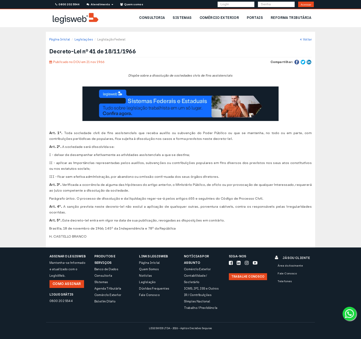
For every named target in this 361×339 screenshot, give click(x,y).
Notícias (145, 276)
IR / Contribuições (198, 295)
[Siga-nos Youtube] (255, 263)
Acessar (306, 4)
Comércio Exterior (107, 295)
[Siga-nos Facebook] (231, 263)
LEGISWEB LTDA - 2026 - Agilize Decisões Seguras (180, 328)
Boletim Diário (105, 301)
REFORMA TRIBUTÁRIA (291, 18)
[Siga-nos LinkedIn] (239, 263)
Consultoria (103, 276)
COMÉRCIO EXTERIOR (219, 18)
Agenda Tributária (107, 288)
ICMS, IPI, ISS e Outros (201, 288)
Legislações (84, 39)
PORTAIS (255, 18)
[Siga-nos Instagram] (247, 263)
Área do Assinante (290, 265)
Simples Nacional (197, 301)
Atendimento (100, 4)
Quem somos (131, 4)
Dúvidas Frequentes (154, 288)
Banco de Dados (106, 269)
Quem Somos (149, 269)
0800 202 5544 (67, 4)
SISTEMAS (182, 18)
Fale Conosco (149, 295)
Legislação (147, 282)
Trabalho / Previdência (201, 308)
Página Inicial (59, 39)
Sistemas (101, 282)
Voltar (306, 39)
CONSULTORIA (152, 18)
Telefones (285, 281)
